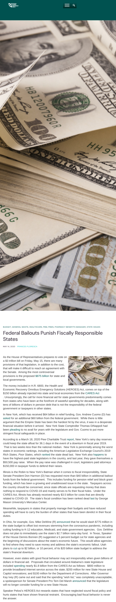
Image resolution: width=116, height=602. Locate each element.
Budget (7, 327)
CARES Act (92, 393)
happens (98, 454)
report (70, 439)
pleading (15, 429)
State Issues (93, 327)
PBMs (51, 327)
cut (15, 548)
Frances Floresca (27, 347)
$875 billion (42, 376)
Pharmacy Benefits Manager (70, 327)
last (92, 498)
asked (6, 418)
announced (63, 522)
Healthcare (35, 327)
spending (19, 566)
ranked (46, 454)
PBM (45, 327)
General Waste (20, 327)
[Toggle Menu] (67, 5)
